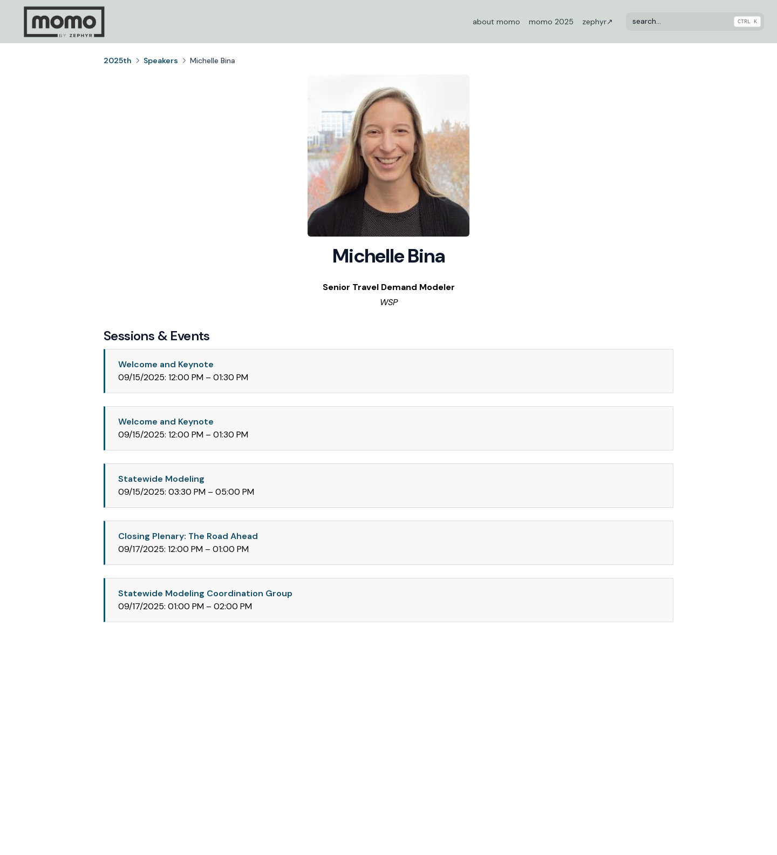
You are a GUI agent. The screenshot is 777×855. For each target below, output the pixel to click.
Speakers (161, 60)
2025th (118, 60)
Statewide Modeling (161, 478)
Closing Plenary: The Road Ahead (188, 536)
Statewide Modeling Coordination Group (205, 593)
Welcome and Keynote (166, 364)
